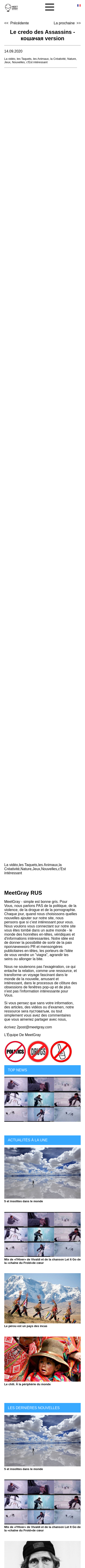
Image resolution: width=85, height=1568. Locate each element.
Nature (71, 58)
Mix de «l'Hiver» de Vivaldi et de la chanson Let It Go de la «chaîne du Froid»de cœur (42, 1261)
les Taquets (24, 58)
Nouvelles (18, 62)
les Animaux (41, 58)
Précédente (19, 23)
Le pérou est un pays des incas (25, 1326)
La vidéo (9, 58)
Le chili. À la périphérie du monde (27, 1384)
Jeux (7, 62)
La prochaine (64, 23)
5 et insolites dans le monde (23, 1201)
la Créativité (58, 58)
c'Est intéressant (36, 62)
